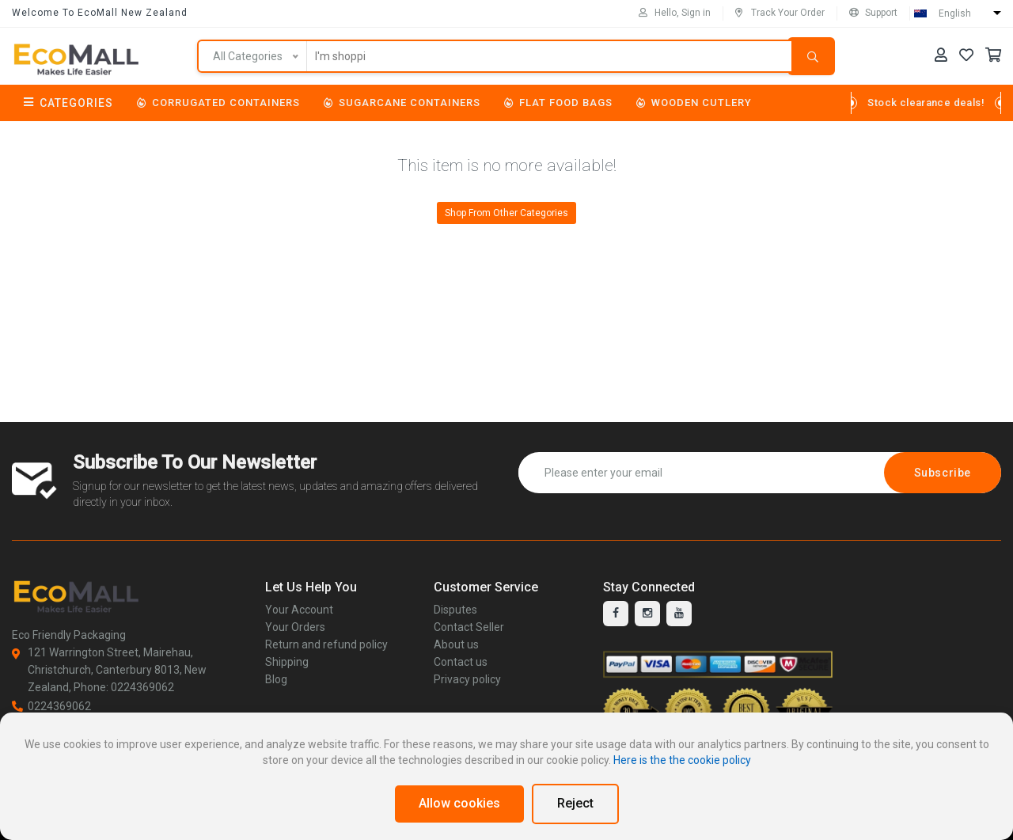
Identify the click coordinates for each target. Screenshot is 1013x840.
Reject (575, 803)
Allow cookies (459, 803)
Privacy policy (467, 679)
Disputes (455, 609)
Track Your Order (780, 12)
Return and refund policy (326, 644)
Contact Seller (469, 627)
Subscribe (942, 472)
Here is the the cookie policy (682, 760)
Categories (68, 103)
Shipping (287, 662)
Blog (276, 679)
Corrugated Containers (218, 102)
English (955, 13)
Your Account (299, 609)
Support (873, 12)
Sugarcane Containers (402, 102)
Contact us (461, 662)
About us (456, 644)
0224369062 (51, 706)
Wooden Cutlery (694, 102)
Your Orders (295, 627)
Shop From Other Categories (506, 213)
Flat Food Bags (558, 102)
